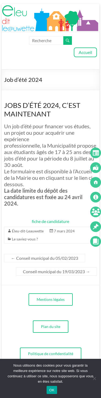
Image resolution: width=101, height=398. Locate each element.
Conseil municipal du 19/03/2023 (56, 271)
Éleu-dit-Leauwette (28, 231)
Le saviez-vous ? (25, 239)
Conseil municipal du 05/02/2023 (44, 258)
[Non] (94, 378)
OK (51, 390)
